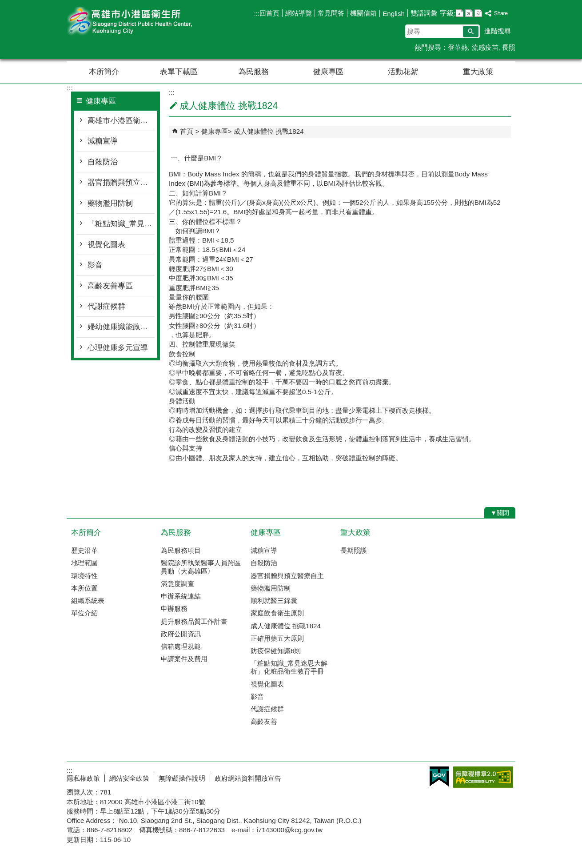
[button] (470, 31)
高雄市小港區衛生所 (142, 21)
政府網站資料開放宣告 (248, 778)
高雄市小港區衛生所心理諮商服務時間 (121, 120)
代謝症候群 (106, 306)
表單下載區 (179, 72)
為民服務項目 (181, 550)
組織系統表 (87, 600)
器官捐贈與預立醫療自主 (121, 182)
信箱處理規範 (181, 646)
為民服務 (254, 72)
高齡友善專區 (110, 286)
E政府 (439, 776)
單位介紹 (84, 613)
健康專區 (328, 72)
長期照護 (353, 550)
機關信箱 (363, 13)
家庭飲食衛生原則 (277, 613)
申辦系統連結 (181, 596)
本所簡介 (104, 72)
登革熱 (458, 47)
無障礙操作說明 (182, 778)
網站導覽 (298, 13)
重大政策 (478, 72)
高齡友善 (264, 721)
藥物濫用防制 (110, 203)
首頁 (186, 131)
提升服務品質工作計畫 (194, 621)
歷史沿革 (84, 550)
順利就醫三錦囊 (274, 600)
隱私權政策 (83, 778)
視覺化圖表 (106, 244)
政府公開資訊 (181, 634)
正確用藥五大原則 (277, 638)
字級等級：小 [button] (459, 13)
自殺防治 (103, 162)
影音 (95, 265)
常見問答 (331, 13)
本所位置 (84, 588)
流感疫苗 (485, 47)
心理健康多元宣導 (118, 347)
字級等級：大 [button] (478, 13)
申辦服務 (174, 608)
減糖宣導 (103, 141)
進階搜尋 (497, 31)
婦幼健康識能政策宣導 (121, 327)
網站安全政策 (129, 778)
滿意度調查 (177, 583)
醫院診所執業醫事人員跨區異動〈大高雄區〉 (201, 567)
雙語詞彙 (424, 13)
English (394, 13)
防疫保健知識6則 (276, 650)
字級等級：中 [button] (469, 13)
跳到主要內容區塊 (4, 4)
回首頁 (269, 13)
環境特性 (84, 575)
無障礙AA (483, 777)
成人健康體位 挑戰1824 (269, 131)
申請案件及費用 (184, 658)
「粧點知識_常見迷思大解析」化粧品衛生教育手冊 (121, 223)
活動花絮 (403, 72)
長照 (508, 47)
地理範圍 (84, 563)
